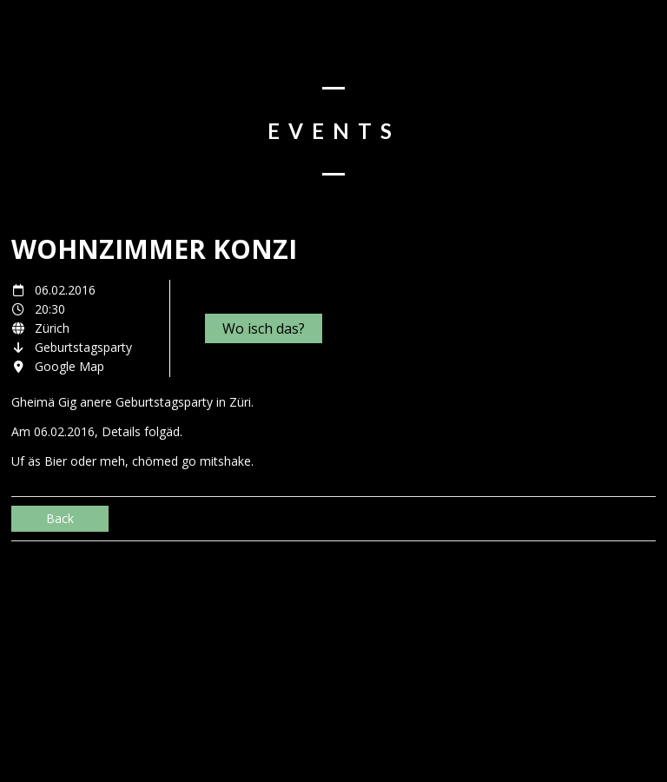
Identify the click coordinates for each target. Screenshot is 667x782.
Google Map (69, 366)
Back (60, 518)
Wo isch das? (263, 328)
